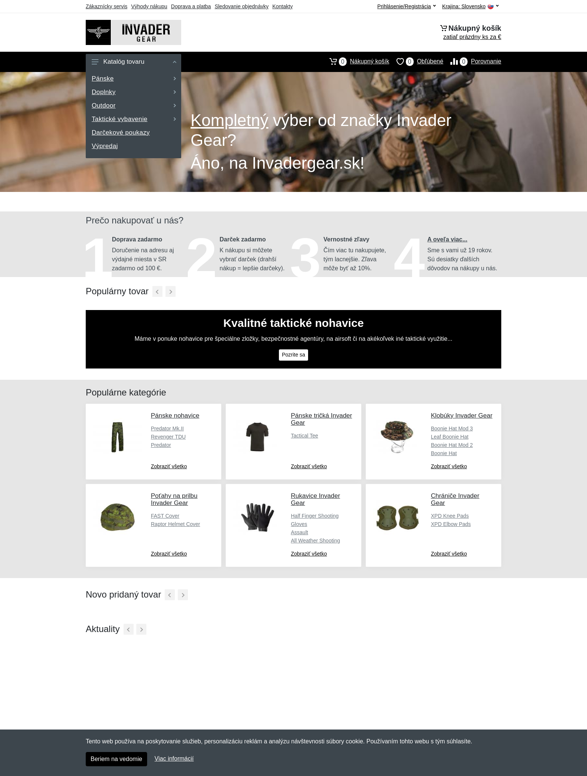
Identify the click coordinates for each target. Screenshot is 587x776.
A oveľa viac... (448, 239)
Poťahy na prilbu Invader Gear (174, 499)
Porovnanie (472, 61)
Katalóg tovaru (134, 61)
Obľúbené (416, 61)
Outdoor (134, 105)
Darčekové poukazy (121, 132)
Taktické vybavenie (134, 119)
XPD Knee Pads (450, 516)
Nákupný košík (355, 61)
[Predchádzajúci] (157, 291)
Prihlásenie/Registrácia (406, 6)
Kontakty (282, 6)
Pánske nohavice (175, 415)
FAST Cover (165, 516)
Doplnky (134, 92)
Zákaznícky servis (106, 6)
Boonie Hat (444, 453)
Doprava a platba (191, 6)
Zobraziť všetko (169, 466)
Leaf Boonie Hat (449, 437)
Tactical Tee (304, 436)
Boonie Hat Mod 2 (452, 445)
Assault (299, 532)
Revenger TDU (168, 437)
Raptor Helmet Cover (175, 524)
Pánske (134, 78)
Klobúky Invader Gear (461, 415)
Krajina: (470, 6)
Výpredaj (105, 146)
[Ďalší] (170, 291)
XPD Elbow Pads (451, 524)
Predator (161, 445)
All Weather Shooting (315, 541)
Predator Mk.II (167, 428)
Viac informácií (174, 758)
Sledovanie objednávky (241, 6)
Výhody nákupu (149, 6)
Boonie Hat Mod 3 (452, 428)
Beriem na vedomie (116, 759)
